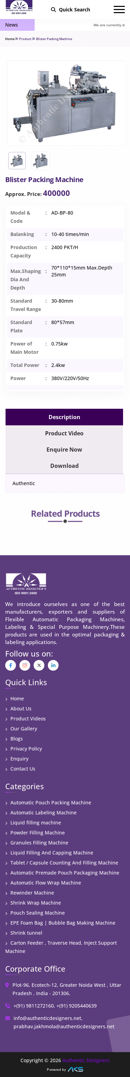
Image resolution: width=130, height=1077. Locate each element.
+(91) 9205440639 (77, 1005)
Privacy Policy (23, 748)
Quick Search (70, 9)
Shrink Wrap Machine (33, 902)
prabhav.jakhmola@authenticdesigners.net (64, 1026)
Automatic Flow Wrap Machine (43, 882)
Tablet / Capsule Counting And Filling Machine (61, 862)
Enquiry (16, 758)
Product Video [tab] (64, 433)
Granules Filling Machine (36, 842)
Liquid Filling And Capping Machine (49, 852)
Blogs (14, 738)
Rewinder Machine (29, 892)
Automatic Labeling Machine (41, 812)
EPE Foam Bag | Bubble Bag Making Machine (60, 922)
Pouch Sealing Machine (35, 912)
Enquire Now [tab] (64, 449)
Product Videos (25, 718)
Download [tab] (64, 466)
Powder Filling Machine (35, 832)
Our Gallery (21, 728)
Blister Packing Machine (54, 39)
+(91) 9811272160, (34, 1005)
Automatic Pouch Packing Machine (48, 802)
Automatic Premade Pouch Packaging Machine (62, 872)
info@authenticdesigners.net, (48, 1018)
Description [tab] (64, 417)
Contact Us (20, 768)
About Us (18, 708)
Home (10, 39)
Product (25, 39)
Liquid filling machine (33, 822)
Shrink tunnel (23, 932)
